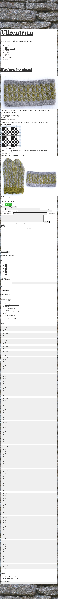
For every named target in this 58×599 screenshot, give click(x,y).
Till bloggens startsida (7, 255)
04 (5, 366)
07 (5, 361)
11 (5, 343)
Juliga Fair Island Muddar (12, 319)
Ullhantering (8, 57)
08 (5, 383)
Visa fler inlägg (5, 252)
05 (5, 365)
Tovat (6, 56)
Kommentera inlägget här (9, 207)
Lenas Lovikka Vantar (11, 315)
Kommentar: (51, 213)
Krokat (7, 51)
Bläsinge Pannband (16, 69)
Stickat (6, 54)
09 (5, 382)
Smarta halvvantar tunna (12, 305)
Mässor (7, 52)
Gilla (9, 204)
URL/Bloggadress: (6, 213)
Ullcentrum (17, 32)
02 (5, 329)
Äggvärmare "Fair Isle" (12, 312)
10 (5, 380)
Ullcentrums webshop (11, 578)
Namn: (3, 209)
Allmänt (7, 45)
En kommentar (8, 201)
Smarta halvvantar (10, 308)
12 (5, 342)
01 (5, 330)
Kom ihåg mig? (47, 209)
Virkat (6, 59)
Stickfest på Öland (10, 577)
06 (5, 348)
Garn (6, 47)
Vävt (6, 61)
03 (5, 335)
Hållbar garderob (10, 49)
